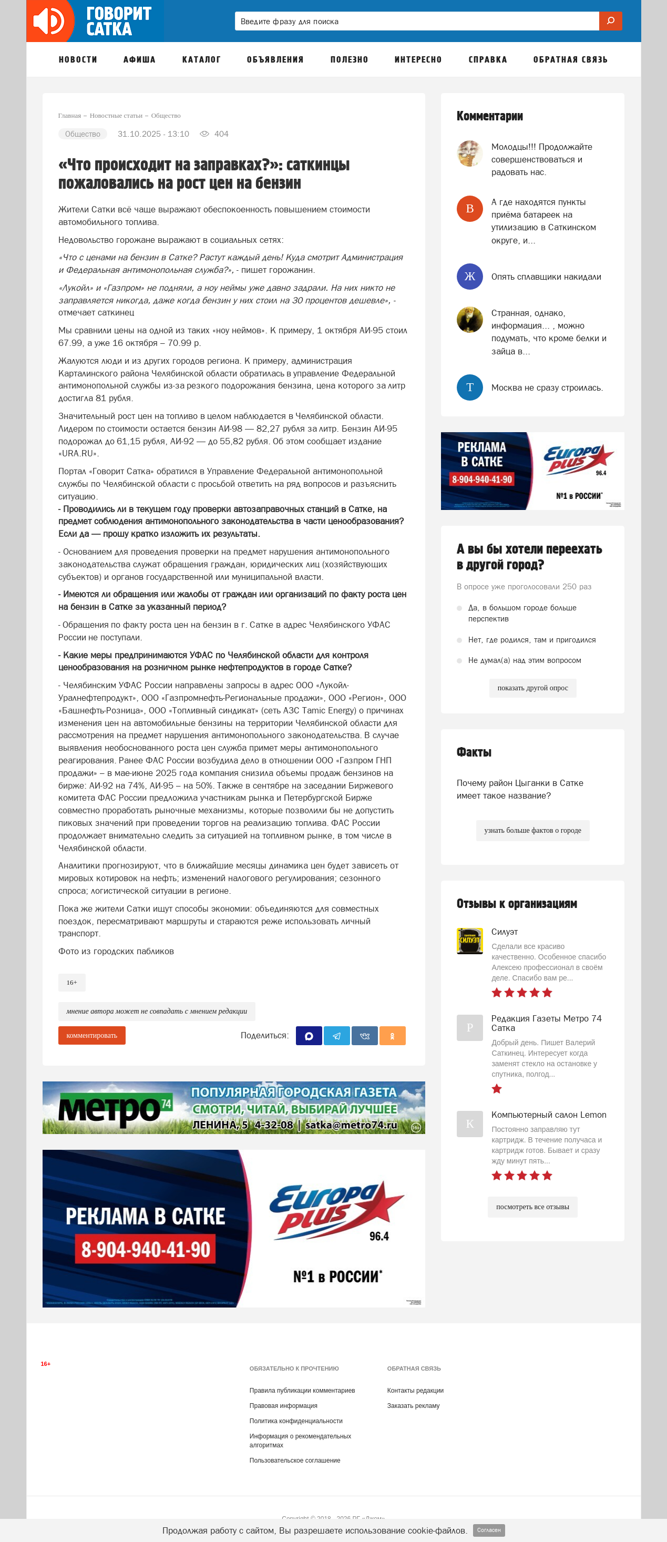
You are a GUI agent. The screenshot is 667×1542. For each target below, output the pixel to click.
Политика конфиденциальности (296, 1421)
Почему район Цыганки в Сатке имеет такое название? (520, 789)
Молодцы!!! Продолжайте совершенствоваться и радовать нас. (541, 159)
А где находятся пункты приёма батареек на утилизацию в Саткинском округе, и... (543, 221)
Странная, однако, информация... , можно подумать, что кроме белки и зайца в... (549, 332)
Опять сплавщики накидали (546, 276)
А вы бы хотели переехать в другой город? (529, 557)
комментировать (92, 1035)
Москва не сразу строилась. (547, 387)
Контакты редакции (415, 1390)
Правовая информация (283, 1406)
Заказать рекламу (413, 1406)
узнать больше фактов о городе (533, 830)
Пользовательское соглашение (295, 1460)
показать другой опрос (533, 688)
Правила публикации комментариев (302, 1390)
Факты (474, 752)
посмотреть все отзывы (532, 1207)
